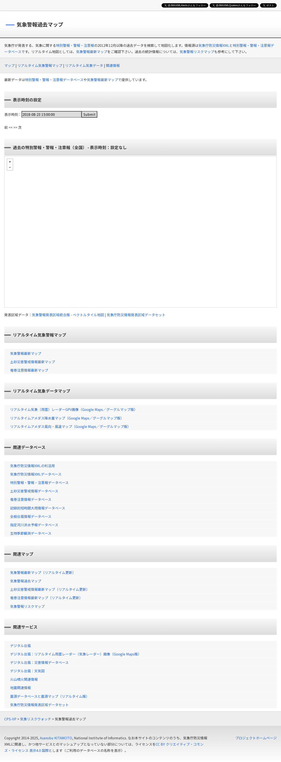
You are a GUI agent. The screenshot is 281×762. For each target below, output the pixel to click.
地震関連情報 (20, 687)
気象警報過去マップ (25, 580)
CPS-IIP (10, 718)
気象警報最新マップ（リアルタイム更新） (43, 572)
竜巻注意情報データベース (30, 499)
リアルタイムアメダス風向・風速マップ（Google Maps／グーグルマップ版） (70, 426)
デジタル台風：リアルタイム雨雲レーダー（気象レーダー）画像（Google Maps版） (75, 654)
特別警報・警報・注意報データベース (54, 79)
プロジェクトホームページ (256, 737)
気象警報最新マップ (91, 51)
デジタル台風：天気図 (27, 670)
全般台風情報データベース (30, 516)
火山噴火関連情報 (24, 679)
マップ (9, 65)
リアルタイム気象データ (84, 65)
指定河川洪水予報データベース (34, 524)
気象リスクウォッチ (35, 718)
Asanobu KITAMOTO (56, 737)
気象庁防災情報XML (213, 45)
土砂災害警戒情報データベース (34, 490)
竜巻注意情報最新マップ (29, 370)
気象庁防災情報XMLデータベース (35, 474)
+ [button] (10, 162)
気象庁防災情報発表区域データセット (39, 704)
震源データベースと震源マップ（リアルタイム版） (49, 696)
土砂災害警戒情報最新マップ (32, 361)
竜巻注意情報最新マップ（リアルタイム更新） (46, 597)
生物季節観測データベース (30, 533)
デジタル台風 (20, 645)
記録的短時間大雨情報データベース (37, 508)
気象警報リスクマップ (197, 51)
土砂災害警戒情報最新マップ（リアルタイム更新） (49, 589)
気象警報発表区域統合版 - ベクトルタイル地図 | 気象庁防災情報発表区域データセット (98, 314)
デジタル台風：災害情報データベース (39, 662)
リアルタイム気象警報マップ (39, 65)
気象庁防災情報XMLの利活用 (32, 465)
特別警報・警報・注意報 (75, 45)
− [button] (10, 167)
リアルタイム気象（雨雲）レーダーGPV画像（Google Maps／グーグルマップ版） (73, 409)
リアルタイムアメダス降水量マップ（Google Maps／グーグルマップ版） (67, 418)
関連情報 (113, 65)
